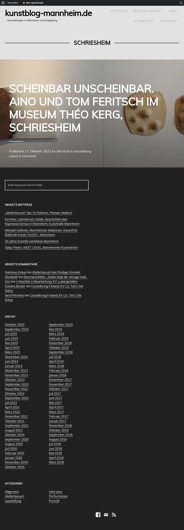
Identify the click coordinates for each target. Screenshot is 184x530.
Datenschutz (143, 21)
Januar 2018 (57, 375)
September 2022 (17, 398)
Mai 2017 (55, 402)
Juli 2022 (11, 402)
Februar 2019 (58, 338)
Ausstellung (13, 501)
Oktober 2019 (14, 467)
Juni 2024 (11, 361)
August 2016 (58, 439)
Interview (55, 491)
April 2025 (12, 347)
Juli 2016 (55, 444)
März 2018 (56, 366)
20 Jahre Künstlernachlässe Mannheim (32, 241)
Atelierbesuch (14, 496)
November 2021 (16, 416)
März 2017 (56, 412)
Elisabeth (11, 277)
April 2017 (56, 407)
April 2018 (56, 361)
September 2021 (17, 425)
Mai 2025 (11, 343)
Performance (58, 496)
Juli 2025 (11, 334)
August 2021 (14, 430)
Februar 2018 (58, 370)
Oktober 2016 (58, 430)
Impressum (168, 21)
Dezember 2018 (60, 343)
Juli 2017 (55, 393)
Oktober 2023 (14, 379)
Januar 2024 (13, 366)
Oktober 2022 (14, 393)
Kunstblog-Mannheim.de (48, 13)
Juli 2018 (55, 357)
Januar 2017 (57, 421)
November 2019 (16, 462)
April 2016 (56, 458)
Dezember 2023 (16, 370)
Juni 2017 (55, 398)
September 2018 (61, 352)
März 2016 (56, 462)
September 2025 (17, 329)
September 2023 (17, 384)
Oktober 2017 (58, 389)
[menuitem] (3, 3)
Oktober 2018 (58, 347)
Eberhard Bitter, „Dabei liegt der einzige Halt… (56, 277)
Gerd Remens (14, 295)
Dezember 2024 (16, 357)
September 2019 (61, 324)
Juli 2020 (11, 448)
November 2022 (16, 389)
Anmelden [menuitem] (13, 2)
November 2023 (16, 375)
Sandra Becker (15, 286)
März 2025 (12, 352)
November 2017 (60, 384)
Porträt (54, 501)
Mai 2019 (55, 329)
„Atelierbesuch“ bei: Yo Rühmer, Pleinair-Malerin (38, 213)
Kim (7, 281)
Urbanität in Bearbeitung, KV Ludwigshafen (47, 281)
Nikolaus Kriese (15, 272)
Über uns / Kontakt (147, 11)
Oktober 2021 (14, 421)
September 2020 (17, 439)
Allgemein (12, 491)
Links (172, 11)
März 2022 (12, 412)
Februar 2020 (14, 453)
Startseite (118, 11)
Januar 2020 (13, 458)
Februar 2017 (58, 416)
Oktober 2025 (14, 324)
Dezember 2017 (60, 379)
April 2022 (12, 407)
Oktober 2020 (14, 434)
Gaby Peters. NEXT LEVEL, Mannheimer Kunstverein (41, 247)
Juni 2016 (55, 448)
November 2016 (60, 425)
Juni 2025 (11, 338)
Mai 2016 (55, 453)
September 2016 (61, 434)
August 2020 (14, 444)
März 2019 (56, 334)
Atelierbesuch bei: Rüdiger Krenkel (56, 272)
